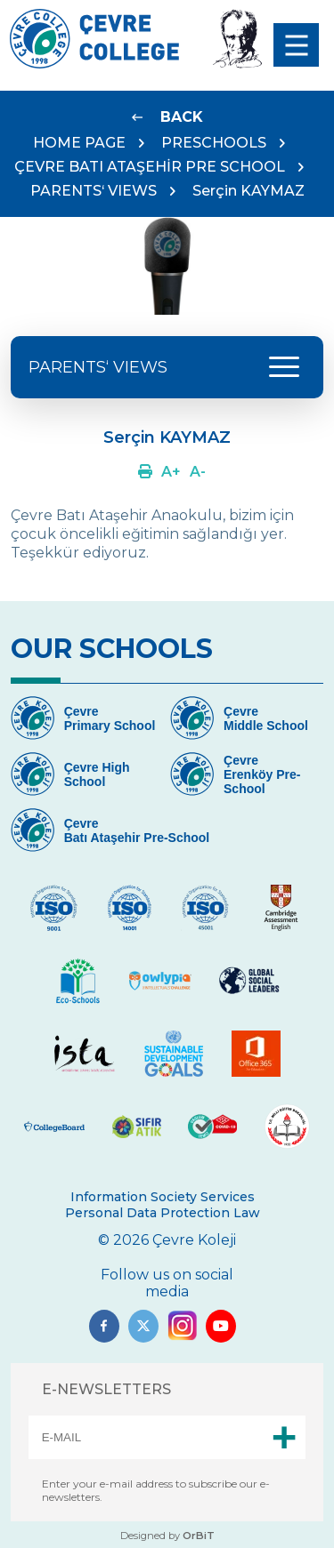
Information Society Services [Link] (162, 1197)
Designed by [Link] (167, 1535)
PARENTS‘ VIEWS (93, 190)
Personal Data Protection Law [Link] (162, 1213)
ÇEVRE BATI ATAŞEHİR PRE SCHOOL (149, 166)
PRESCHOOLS (213, 142)
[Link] (167, 116)
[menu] (296, 45)
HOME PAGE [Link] (79, 142)
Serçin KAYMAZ (248, 190)
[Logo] (94, 63)
